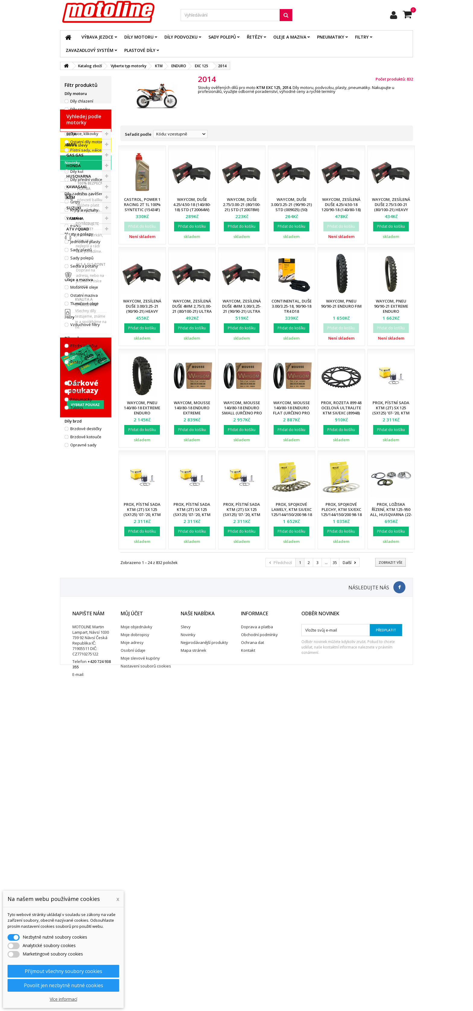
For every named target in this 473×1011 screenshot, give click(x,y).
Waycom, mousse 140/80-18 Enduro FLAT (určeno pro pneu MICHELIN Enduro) (291, 413)
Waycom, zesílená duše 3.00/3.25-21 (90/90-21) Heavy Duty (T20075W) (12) (142, 308)
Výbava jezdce (97, 37)
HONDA (73, 516)
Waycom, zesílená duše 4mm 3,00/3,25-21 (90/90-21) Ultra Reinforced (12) (241, 308)
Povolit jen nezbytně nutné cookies (63, 985)
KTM (70, 548)
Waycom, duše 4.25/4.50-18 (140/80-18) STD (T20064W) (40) (192, 207)
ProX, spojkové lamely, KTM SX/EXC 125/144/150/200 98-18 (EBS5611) (291, 512)
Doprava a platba (257, 932)
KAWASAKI (76, 537)
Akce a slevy (76, 598)
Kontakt (248, 955)
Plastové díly (139, 50)
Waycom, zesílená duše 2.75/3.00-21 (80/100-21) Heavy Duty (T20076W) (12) (391, 207)
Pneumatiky (330, 37)
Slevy (186, 932)
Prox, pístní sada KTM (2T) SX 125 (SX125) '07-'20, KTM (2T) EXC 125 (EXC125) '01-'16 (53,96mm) (192, 515)
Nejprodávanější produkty (204, 947)
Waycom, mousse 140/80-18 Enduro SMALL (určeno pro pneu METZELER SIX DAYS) (242, 413)
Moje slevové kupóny (140, 963)
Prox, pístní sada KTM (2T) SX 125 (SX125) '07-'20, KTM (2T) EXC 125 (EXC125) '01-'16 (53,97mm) (242, 515)
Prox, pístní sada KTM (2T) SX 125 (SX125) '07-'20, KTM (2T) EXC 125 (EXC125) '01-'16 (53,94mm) (391, 413)
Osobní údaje (133, 955)
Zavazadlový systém (89, 50)
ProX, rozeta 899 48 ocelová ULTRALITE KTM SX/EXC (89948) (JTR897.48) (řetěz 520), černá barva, (341, 413)
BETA (71, 484)
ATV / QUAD (77, 579)
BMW (71, 495)
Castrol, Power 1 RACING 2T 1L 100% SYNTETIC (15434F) (142, 204)
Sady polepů (222, 37)
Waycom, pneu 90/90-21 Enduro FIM (341, 303)
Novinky (72, 616)
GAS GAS (75, 506)
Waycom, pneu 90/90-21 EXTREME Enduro (391, 306)
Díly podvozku (181, 37)
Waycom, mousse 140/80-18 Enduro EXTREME (192, 408)
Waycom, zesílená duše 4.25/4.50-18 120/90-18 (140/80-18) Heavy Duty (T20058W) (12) (341, 210)
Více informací (63, 999)
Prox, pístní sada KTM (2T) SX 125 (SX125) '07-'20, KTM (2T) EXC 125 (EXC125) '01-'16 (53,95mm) (142, 515)
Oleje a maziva (289, 37)
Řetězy (254, 37)
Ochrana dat (252, 947)
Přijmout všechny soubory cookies (63, 971)
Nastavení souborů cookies (146, 971)
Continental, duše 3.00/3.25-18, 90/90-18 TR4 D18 (291, 306)
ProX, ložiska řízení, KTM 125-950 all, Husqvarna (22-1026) (391, 512)
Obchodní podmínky (259, 940)
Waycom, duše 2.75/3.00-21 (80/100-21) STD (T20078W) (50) (242, 207)
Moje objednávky (136, 932)
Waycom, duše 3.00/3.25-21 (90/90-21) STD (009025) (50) (291, 204)
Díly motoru (139, 37)
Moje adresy (132, 947)
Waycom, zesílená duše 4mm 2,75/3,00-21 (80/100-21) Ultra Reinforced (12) (192, 308)
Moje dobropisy (135, 940)
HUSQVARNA (78, 527)
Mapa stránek (193, 955)
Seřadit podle (138, 134)
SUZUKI (73, 558)
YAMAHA (75, 569)
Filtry (362, 37)
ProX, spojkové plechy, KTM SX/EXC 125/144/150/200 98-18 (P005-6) (341, 512)
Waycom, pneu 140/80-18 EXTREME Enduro (142, 408)
